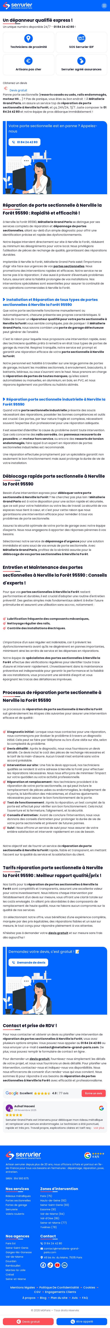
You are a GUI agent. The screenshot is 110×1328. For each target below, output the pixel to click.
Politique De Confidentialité (59, 1287)
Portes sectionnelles (18, 1200)
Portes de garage (16, 1205)
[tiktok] (50, 1265)
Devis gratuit (15, 90)
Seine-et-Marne (16, 1279)
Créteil (10, 1274)
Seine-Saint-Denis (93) (54, 1205)
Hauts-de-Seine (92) (53, 1200)
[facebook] (43, 1265)
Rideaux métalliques (18, 1196)
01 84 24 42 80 (24, 142)
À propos (28, 1298)
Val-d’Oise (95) (49, 1218)
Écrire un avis (93, 1093)
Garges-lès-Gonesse (19, 1252)
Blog (43, 1298)
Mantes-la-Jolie (15, 1270)
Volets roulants (15, 1214)
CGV (37, 1292)
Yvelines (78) (48, 1227)
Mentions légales (22, 1287)
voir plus (74, 1128)
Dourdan (11, 1261)
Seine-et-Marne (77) (53, 1223)
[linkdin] (64, 1265)
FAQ (85, 1298)
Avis (75, 1298)
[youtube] (57, 1265)
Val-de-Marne (14, 1257)
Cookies (89, 1287)
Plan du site (59, 1298)
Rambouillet (13, 1265)
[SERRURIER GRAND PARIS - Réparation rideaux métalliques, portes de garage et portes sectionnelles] (94, 1155)
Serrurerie (12, 1209)
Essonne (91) (48, 1209)
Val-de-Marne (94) (52, 1214)
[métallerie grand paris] (17, 5)
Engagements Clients (60, 1292)
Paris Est (11, 1243)
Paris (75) (46, 1196)
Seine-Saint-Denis (17, 1248)
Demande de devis (28, 962)
